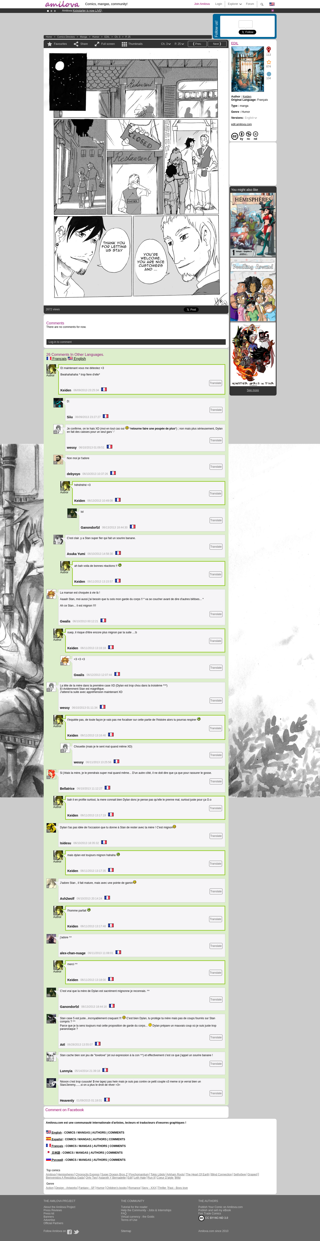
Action (50, 1187)
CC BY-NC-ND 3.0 (213, 1218)
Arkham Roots (175, 1174)
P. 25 (128, 37)
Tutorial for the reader (134, 1207)
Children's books (116, 1187)
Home (49, 37)
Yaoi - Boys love (178, 1187)
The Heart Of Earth (197, 1174)
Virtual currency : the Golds (138, 1216)
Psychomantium (139, 1174)
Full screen (108, 44)
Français (56, 359)
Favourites (60, 44)
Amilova (51, 1174)
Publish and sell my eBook (214, 1210)
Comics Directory (66, 37)
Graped (252, 1174)
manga (83, 37)
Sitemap (126, 1231)
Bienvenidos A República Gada (65, 1177)
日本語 (53, 1152)
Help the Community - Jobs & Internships (146, 1210)
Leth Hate (140, 1177)
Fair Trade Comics (209, 1213)
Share (84, 44)
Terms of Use (129, 1220)
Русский (54, 1160)
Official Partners (53, 1223)
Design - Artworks (66, 1187)
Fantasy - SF (87, 1187)
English (77, 359)
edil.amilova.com (241, 124)
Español (54, 1139)
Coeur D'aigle (165, 1177)
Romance (134, 1187)
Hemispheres (66, 1174)
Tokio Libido (157, 1174)
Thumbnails (135, 44)
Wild (177, 1177)
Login (218, 4)
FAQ (124, 1213)
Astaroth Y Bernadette (112, 1177)
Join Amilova (202, 4)
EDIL (107, 37)
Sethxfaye (240, 1174)
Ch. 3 (117, 37)
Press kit (49, 1213)
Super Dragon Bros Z (114, 1174)
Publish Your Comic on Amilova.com (220, 1207)
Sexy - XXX (149, 1187)
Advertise (49, 1220)
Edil (130, 1177)
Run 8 (151, 1177)
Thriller (162, 1187)
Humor (95, 37)
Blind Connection (221, 1174)
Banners (49, 1216)
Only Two (91, 1177)
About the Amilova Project (59, 1207)
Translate (215, 383)
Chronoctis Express (88, 1174)
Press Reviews (53, 1210)
